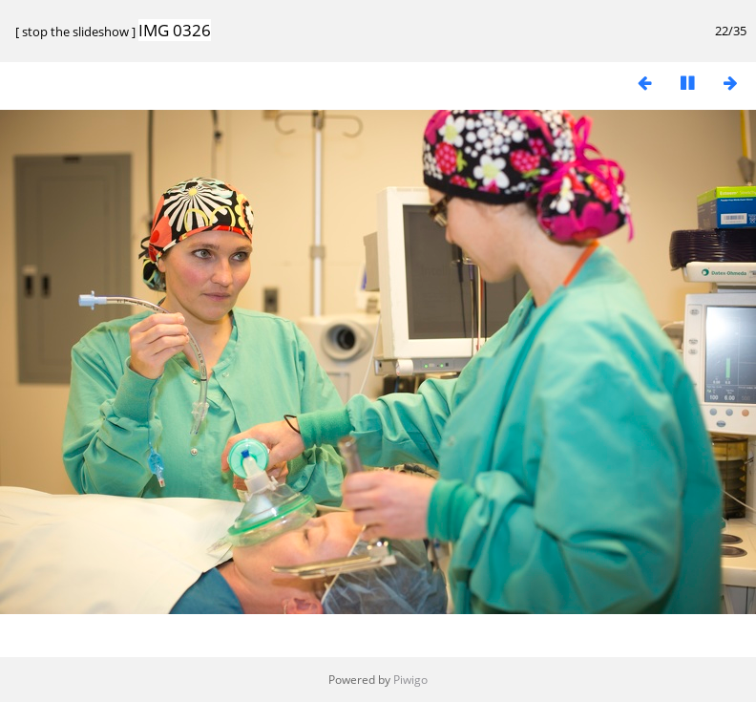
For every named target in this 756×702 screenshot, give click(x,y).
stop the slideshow (75, 31)
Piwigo (410, 679)
